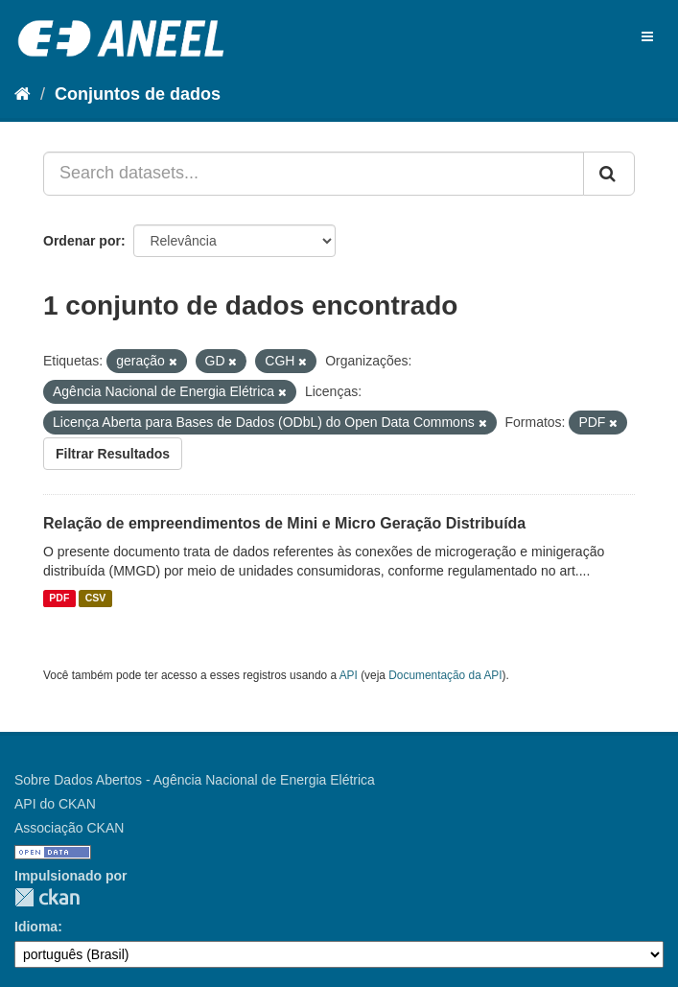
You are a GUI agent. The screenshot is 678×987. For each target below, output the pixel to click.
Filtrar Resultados (113, 453)
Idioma (36, 926)
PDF (59, 598)
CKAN (47, 897)
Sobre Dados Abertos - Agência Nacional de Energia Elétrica (194, 779)
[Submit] (609, 174)
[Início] (22, 94)
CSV (95, 598)
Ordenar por (82, 240)
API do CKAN (55, 803)
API (348, 675)
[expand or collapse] (647, 36)
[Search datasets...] (313, 174)
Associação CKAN (69, 827)
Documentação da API (445, 675)
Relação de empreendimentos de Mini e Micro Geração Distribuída (284, 523)
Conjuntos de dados (138, 94)
